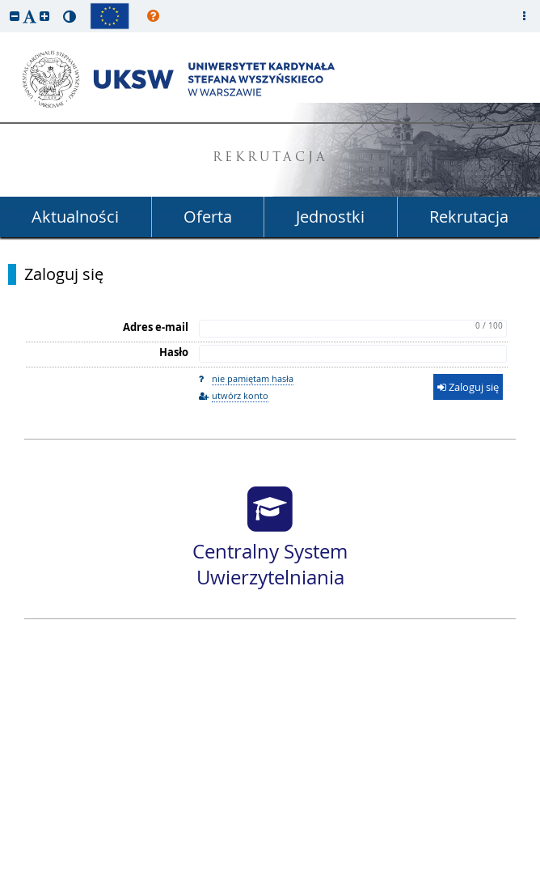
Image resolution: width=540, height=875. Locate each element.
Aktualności (75, 216)
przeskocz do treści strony (4, 4)
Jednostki (330, 216)
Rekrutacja (468, 216)
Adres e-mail (155, 327)
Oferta (208, 216)
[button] (14, 15)
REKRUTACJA (270, 158)
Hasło (173, 352)
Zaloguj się (63, 274)
